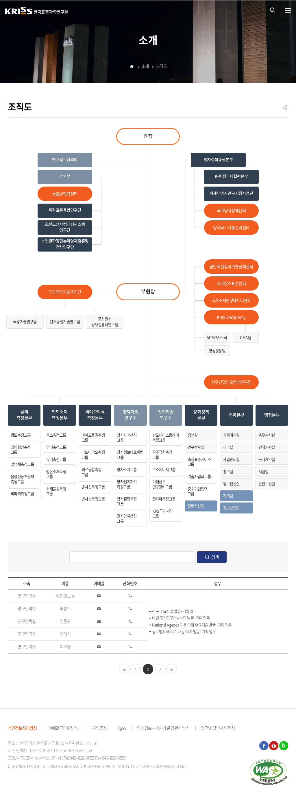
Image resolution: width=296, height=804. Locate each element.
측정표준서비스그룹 (199, 461)
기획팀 (228, 495)
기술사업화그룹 (199, 476)
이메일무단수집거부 (64, 728)
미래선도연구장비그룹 (162, 484)
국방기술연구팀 (24, 321)
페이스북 (264, 745)
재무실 (228, 447)
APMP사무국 (217, 337)
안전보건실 (266, 483)
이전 (135, 669)
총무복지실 (266, 435)
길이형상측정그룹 (21, 449)
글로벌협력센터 (64, 194)
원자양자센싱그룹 (127, 518)
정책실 (192, 435)
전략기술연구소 (165, 415)
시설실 (263, 471)
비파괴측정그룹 (22, 493)
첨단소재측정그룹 (56, 473)
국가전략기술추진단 (64, 292)
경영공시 (99, 728)
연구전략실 (196, 447)
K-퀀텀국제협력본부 (231, 176)
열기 (288, 11)
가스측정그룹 (56, 435)
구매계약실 (266, 459)
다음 (160, 669)
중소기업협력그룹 (198, 491)
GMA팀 (245, 337)
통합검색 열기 (272, 10)
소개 (145, 67)
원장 (148, 136)
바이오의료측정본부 (95, 415)
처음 (124, 669)
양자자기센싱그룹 (127, 437)
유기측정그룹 (56, 459)
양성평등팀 (217, 350)
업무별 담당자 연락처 (218, 728)
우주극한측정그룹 (162, 454)
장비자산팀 (196, 506)
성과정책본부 (201, 415)
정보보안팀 (231, 508)
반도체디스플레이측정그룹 (165, 437)
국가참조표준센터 (231, 283)
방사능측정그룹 (93, 499)
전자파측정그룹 (163, 499)
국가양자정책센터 (231, 210)
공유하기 (285, 110)
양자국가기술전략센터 (231, 227)
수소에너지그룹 (163, 469)
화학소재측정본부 (59, 415)
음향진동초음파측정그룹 (22, 478)
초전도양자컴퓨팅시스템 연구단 (65, 227)
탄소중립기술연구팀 (65, 321)
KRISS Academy (231, 317)
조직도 (161, 67)
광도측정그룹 (21, 435)
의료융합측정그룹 (91, 471)
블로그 (283, 745)
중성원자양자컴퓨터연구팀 (104, 321)
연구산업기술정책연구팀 (231, 382)
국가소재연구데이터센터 (231, 300)
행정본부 (272, 415)
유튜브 (273, 745)
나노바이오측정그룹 (93, 454)
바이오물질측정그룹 (93, 437)
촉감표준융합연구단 (64, 210)
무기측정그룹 (56, 447)
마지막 (171, 669)
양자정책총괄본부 (218, 159)
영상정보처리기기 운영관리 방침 (163, 728)
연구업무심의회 (64, 159)
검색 (215, 557)
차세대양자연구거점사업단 (231, 193)
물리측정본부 (24, 415)
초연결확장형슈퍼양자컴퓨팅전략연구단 (64, 244)
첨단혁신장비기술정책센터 (231, 266)
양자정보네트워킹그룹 (130, 454)
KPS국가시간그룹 (162, 513)
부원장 (148, 292)
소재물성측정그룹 (56, 491)
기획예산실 (231, 435)
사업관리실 (231, 459)
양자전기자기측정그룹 (127, 484)
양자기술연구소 (130, 415)
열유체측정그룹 (22, 464)
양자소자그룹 (127, 469)
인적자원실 (266, 447)
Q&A (122, 728)
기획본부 (236, 415)
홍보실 (228, 471)
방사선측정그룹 (93, 487)
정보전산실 (231, 483)
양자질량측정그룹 (127, 501)
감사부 (64, 176)
